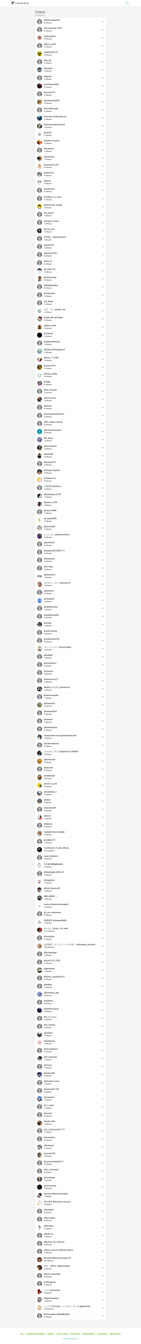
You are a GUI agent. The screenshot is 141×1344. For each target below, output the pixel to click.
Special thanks (102, 1334)
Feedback (50, 1334)
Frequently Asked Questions (35, 1334)
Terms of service (62, 1334)
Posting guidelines (88, 1334)
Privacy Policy (75, 1334)
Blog (21, 1334)
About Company (115, 1334)
